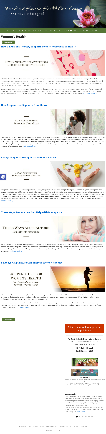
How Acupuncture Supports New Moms (24, 105)
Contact (82, 30)
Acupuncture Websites (25, 426)
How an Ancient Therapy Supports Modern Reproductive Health (38, 46)
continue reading (89, 93)
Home (9, 30)
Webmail (49, 430)
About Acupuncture (61, 30)
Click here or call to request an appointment (84, 328)
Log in (58, 430)
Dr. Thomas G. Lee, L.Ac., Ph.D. (36, 30)
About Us (16, 30)
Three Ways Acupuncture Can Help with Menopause (31, 212)
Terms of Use (74, 426)
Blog (75, 30)
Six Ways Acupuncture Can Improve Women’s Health (31, 262)
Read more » (81, 411)
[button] (3, 177)
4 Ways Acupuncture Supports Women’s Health (28, 157)
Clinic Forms (94, 30)
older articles (8, 42)
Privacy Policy (83, 426)
